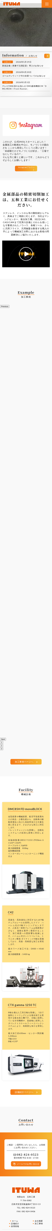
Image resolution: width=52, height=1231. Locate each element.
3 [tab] (1, 749)
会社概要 (39, 1221)
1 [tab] (1, 742)
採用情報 (15, 1226)
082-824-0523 (28, 1207)
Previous (4, 306)
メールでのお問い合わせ (28, 1164)
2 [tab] (1, 746)
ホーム (15, 1221)
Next (3, 739)
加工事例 (39, 1223)
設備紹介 (15, 1223)
